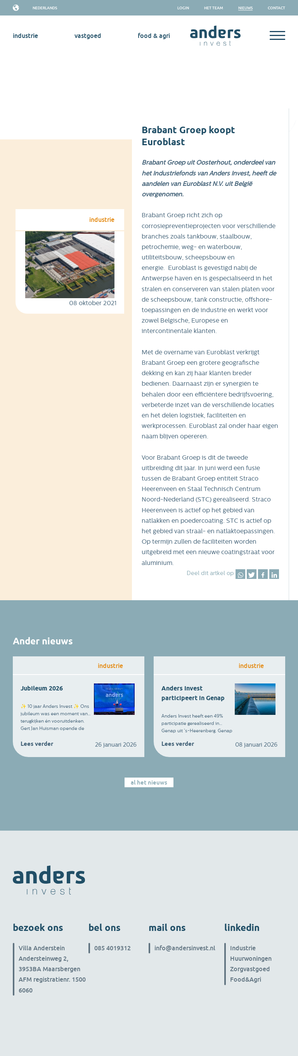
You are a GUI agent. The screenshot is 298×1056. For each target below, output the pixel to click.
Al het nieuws (149, 782)
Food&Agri (245, 979)
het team (213, 7)
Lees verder (37, 743)
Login (183, 7)
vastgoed (87, 35)
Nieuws (245, 7)
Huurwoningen (251, 958)
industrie (25, 35)
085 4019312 (112, 948)
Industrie (243, 948)
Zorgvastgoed (250, 969)
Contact (276, 7)
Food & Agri (154, 35)
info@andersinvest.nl (184, 948)
